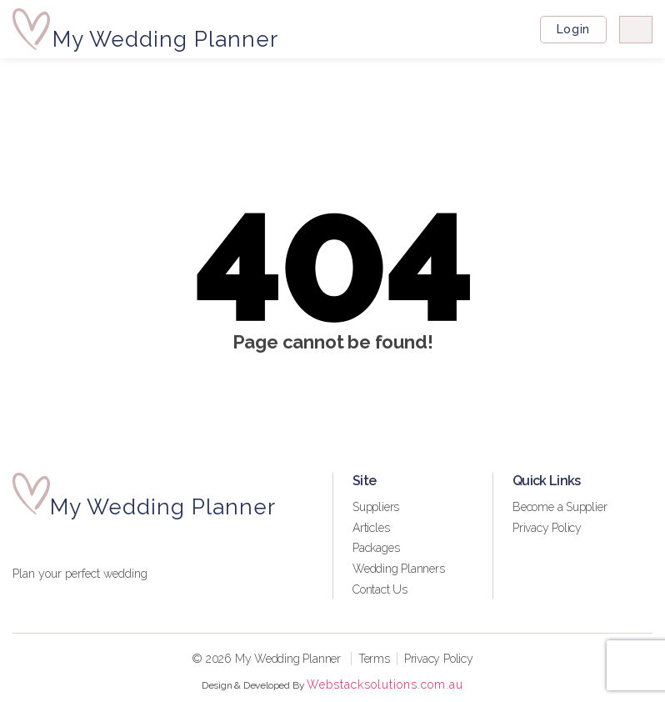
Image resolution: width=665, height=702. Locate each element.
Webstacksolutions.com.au (385, 684)
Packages (375, 547)
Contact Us (380, 589)
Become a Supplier (559, 507)
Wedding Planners (398, 568)
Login (573, 29)
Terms (374, 658)
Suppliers (375, 507)
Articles (370, 527)
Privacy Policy (547, 527)
